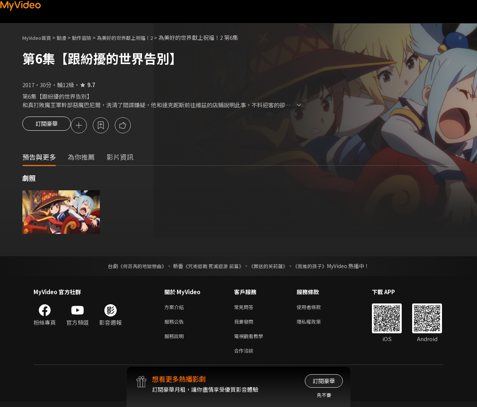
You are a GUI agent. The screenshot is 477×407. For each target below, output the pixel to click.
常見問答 (245, 308)
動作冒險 (90, 37)
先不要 (324, 394)
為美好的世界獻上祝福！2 (139, 37)
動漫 (67, 37)
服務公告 (175, 324)
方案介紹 (175, 308)
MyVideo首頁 (39, 37)
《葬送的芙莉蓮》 (271, 267)
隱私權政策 (315, 324)
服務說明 (175, 340)
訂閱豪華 (46, 126)
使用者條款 (315, 308)
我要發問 (245, 324)
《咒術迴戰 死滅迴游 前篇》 (212, 267)
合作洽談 (245, 355)
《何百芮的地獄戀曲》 (137, 267)
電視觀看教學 (251, 340)
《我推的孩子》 (315, 267)
